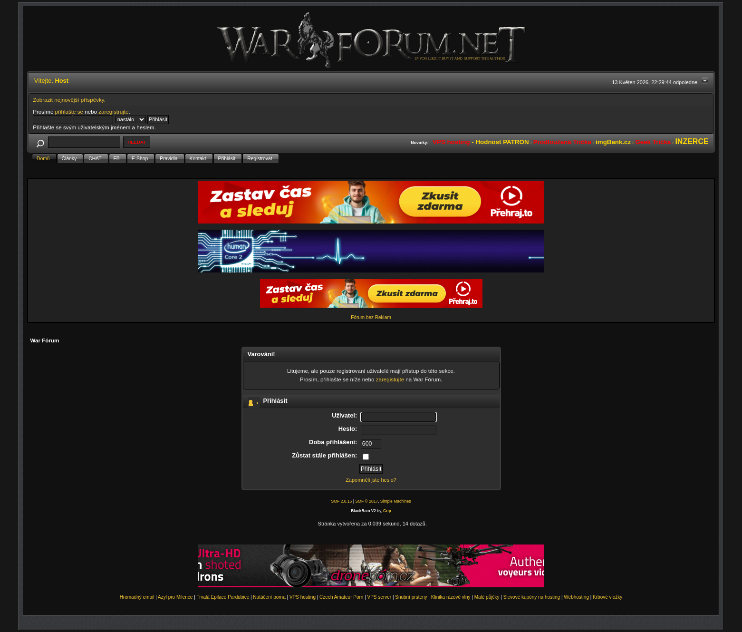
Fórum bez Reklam (371, 317)
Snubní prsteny (411, 597)
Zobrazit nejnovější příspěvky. (69, 100)
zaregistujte (390, 379)
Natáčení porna (269, 597)
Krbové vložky (607, 597)
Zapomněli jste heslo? (371, 480)
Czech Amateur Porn (341, 597)
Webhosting (576, 597)
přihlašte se (69, 111)
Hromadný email (137, 597)
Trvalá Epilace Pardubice (222, 597)
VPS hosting (302, 597)
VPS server (379, 597)
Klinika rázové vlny (451, 597)
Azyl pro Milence (175, 597)
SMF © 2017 (366, 501)
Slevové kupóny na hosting (531, 597)
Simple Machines (395, 501)
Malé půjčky (487, 597)
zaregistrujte (113, 111)
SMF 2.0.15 (341, 501)
